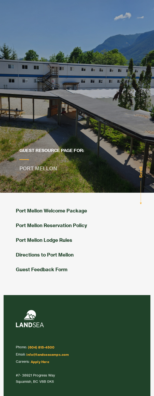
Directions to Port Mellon (45, 255)
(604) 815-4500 (41, 347)
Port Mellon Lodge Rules (44, 240)
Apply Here (40, 362)
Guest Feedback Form (41, 269)
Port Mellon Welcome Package (51, 211)
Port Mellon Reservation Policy (51, 225)
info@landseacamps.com (47, 354)
